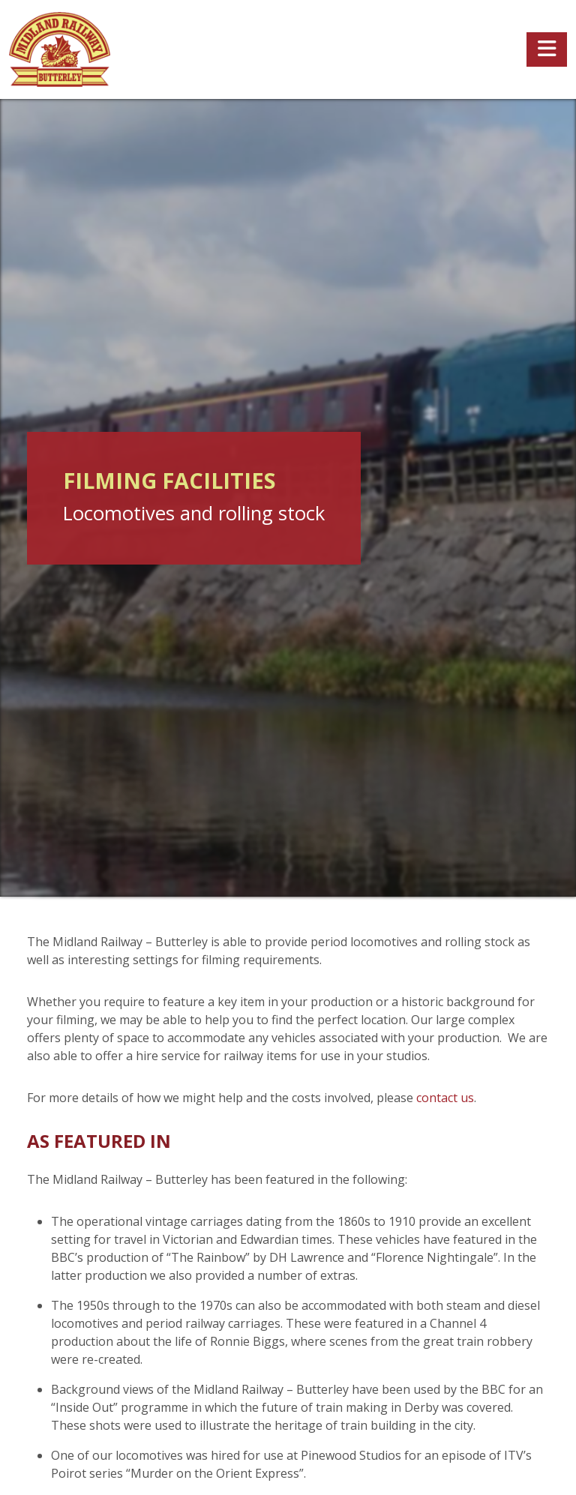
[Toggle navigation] (546, 49)
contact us (445, 1097)
